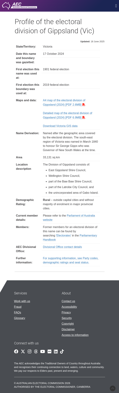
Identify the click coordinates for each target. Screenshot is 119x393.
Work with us (22, 301)
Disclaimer (68, 329)
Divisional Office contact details (62, 246)
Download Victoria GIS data (60, 125)
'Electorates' (63, 235)
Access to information (75, 334)
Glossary (19, 318)
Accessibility (69, 306)
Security (67, 318)
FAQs (17, 312)
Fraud (18, 306)
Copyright (68, 323)
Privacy (66, 312)
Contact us (68, 301)
